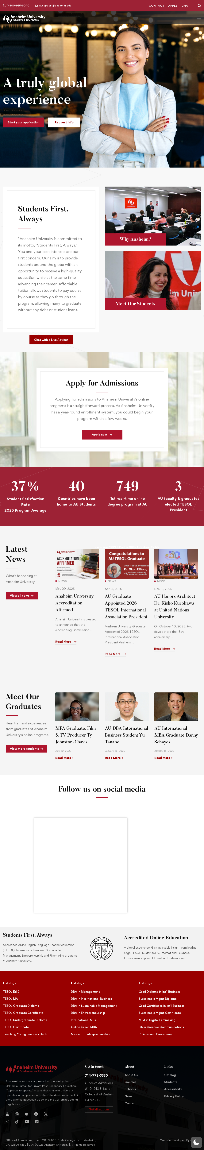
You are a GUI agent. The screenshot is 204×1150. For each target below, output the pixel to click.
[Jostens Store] (17, 1114)
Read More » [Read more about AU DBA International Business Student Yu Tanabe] (114, 758)
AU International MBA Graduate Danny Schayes (176, 735)
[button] (23, 122)
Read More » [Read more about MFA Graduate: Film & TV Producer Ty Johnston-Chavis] (64, 758)
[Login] (7, 1114)
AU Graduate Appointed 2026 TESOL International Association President (126, 612)
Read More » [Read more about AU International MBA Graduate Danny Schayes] (163, 758)
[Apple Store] (26, 1114)
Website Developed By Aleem (179, 1140)
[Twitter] (45, 1114)
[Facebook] (36, 1114)
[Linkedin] (37, 1122)
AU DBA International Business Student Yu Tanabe (126, 735)
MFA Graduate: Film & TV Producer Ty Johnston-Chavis (75, 735)
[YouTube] (27, 1122)
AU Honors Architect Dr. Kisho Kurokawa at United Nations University (174, 612)
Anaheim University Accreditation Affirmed (74, 609)
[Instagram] (7, 1122)
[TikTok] (17, 1122)
